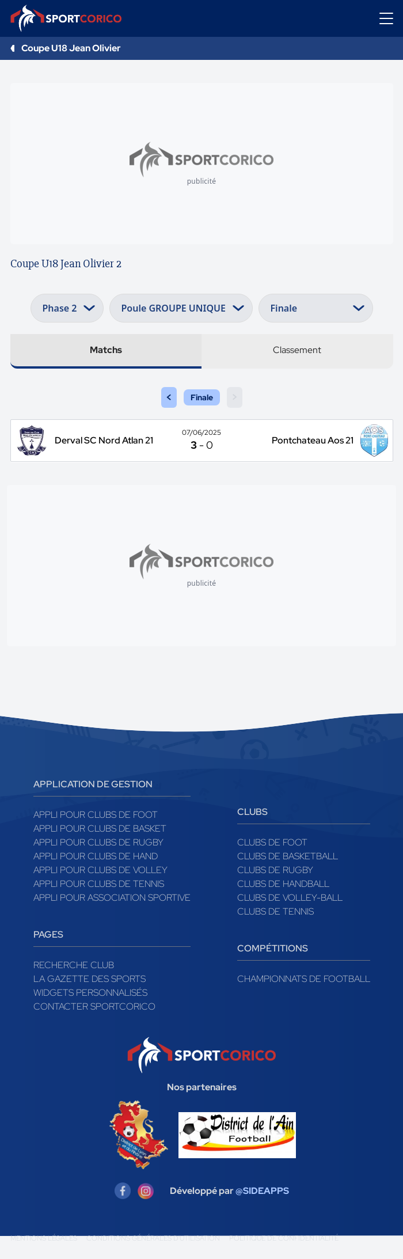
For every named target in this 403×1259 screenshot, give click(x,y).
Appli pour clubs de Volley (100, 870)
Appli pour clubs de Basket (99, 828)
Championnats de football (303, 979)
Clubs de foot (272, 842)
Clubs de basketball (287, 856)
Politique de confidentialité (284, 1238)
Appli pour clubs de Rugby (98, 842)
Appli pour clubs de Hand (95, 856)
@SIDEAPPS (262, 1191)
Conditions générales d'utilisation (153, 1238)
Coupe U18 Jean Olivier (71, 48)
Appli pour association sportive (112, 898)
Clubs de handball (283, 884)
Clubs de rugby (275, 870)
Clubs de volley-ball (290, 898)
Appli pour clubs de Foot (95, 815)
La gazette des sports (89, 979)
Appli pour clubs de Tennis (98, 884)
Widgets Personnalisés (90, 993)
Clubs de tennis (275, 911)
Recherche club (73, 965)
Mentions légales (43, 1238)
